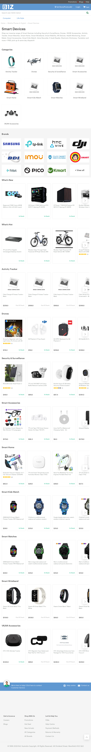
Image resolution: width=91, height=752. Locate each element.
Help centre (71, 685)
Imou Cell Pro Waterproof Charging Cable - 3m (62, 429)
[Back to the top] (86, 737)
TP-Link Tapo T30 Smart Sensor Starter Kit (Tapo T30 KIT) (38, 429)
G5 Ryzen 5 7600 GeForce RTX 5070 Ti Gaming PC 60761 (38, 206)
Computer (7, 18)
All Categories (29, 732)
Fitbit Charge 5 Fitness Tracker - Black (38, 295)
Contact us (85, 685)
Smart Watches (57, 98)
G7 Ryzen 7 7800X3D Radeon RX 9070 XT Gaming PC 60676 (64, 206)
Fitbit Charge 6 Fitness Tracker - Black (13, 295)
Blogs (81, 2)
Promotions (72, 2)
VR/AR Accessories (11, 124)
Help (87, 2)
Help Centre (50, 724)
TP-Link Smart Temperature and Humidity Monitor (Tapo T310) (38, 473)
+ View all (79, 170)
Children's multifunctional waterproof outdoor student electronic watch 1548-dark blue (38, 518)
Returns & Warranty (53, 732)
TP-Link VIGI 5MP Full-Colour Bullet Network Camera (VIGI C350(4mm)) (37, 384)
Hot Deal (27, 724)
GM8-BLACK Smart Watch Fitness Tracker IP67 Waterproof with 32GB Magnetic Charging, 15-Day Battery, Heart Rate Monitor (13, 518)
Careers (6, 720)
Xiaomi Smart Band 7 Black (62, 606)
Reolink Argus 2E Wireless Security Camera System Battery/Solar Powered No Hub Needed (63, 384)
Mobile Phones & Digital (17, 23)
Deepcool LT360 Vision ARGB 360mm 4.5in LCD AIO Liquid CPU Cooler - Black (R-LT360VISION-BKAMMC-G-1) (12, 206)
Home (3, 23)
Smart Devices (33, 23)
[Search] (87, 13)
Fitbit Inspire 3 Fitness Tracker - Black (64, 295)
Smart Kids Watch (34, 98)
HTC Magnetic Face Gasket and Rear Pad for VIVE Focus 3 (38, 651)
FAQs (47, 720)
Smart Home (11, 98)
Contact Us (50, 736)
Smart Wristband (79, 98)
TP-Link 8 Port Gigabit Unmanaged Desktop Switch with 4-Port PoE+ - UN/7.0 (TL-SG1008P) (12, 251)
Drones (34, 72)
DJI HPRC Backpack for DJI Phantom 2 (62, 340)
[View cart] (84, 7)
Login (78, 7)
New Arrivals (29, 728)
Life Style (20, 18)
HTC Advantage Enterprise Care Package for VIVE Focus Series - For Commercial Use (64, 652)
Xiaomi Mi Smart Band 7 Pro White (37, 607)
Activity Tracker (11, 72)
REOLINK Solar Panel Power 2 (12, 383)
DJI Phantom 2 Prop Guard (36, 339)
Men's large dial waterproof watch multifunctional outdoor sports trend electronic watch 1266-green (38, 563)
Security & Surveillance (57, 72)
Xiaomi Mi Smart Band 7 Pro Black (12, 607)
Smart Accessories (80, 72)
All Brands (28, 736)
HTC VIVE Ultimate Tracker (11, 651)
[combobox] (45, 12)
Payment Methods (52, 728)
